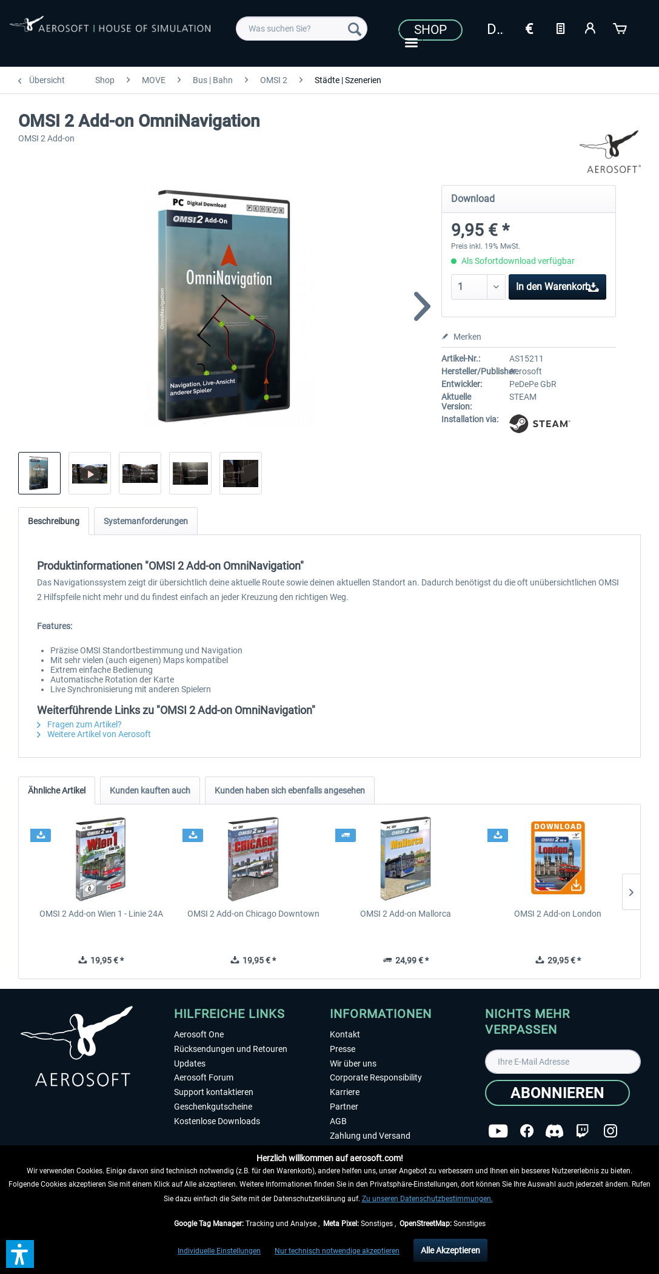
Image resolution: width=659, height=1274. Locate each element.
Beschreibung (53, 521)
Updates (190, 1063)
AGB (338, 1121)
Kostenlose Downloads (217, 1121)
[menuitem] (301, 28)
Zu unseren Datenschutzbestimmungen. (427, 1199)
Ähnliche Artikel (56, 790)
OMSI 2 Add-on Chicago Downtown (253, 913)
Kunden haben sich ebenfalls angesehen (290, 790)
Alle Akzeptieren (450, 1250)
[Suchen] (354, 28)
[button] (20, 1254)
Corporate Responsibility (376, 1077)
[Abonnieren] (557, 1093)
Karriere (345, 1092)
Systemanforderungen (146, 521)
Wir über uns (353, 1063)
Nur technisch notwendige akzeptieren (337, 1251)
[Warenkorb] (621, 27)
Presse (342, 1049)
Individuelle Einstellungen (219, 1251)
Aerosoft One (199, 1034)
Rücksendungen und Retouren (230, 1049)
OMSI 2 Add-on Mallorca (405, 913)
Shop (430, 29)
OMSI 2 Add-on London (557, 913)
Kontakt (345, 1034)
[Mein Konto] (590, 27)
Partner (344, 1106)
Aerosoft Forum (203, 1077)
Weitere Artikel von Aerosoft (94, 734)
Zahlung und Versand (370, 1136)
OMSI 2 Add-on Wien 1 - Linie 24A (101, 913)
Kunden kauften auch (150, 790)
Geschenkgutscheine (213, 1106)
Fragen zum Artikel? (79, 724)
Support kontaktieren (213, 1092)
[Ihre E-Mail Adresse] (563, 1062)
